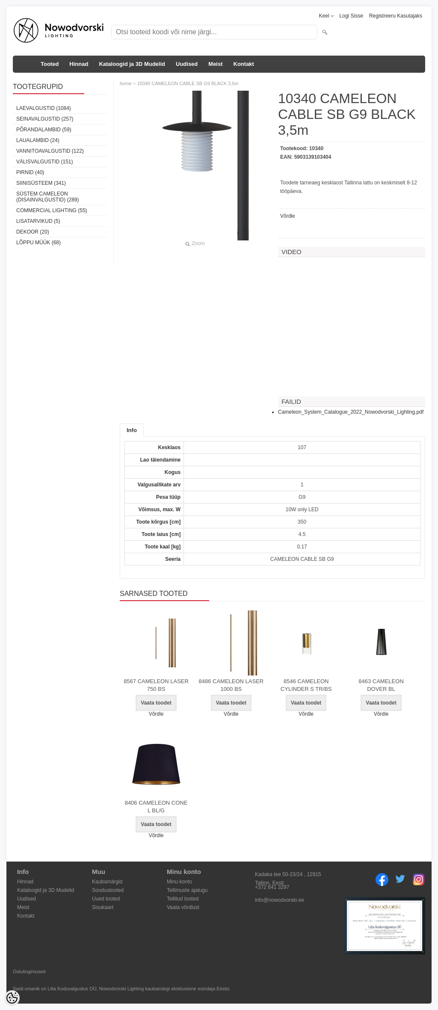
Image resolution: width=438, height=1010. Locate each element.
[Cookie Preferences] (12, 998)
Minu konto (179, 882)
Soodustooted (108, 890)
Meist (215, 64)
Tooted (50, 64)
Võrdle (287, 216)
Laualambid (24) (37, 140)
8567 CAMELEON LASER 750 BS (156, 685)
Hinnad (78, 64)
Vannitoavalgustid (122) (50, 151)
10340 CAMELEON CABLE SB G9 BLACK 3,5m (188, 83)
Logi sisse (351, 16)
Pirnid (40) (30, 172)
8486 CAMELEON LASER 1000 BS (230, 685)
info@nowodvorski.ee (279, 900)
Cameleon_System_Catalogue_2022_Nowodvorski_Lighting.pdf (350, 412)
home (126, 83)
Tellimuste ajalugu (187, 890)
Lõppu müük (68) (38, 243)
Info (132, 430)
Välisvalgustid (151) (44, 162)
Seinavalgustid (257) (45, 119)
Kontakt (244, 64)
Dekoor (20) (32, 232)
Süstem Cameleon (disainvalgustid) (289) (47, 197)
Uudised (187, 64)
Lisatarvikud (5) (38, 221)
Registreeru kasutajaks (395, 16)
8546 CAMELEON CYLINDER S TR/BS (306, 685)
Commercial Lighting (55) (51, 210)
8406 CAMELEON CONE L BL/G (156, 807)
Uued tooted (106, 899)
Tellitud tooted (182, 899)
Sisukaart (102, 907)
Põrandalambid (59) (43, 130)
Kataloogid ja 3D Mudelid (132, 64)
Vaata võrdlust (183, 907)
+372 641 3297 (272, 887)
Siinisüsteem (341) (41, 183)
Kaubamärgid (107, 882)
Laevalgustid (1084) (43, 108)
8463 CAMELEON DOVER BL (381, 685)
